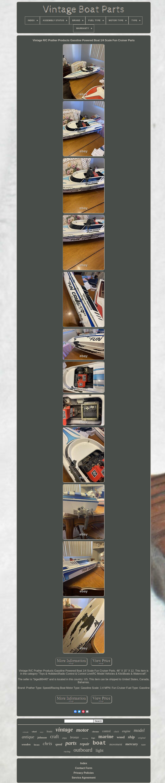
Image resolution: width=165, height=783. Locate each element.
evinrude (26, 732)
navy (41, 732)
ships (64, 738)
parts (71, 743)
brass (36, 744)
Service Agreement (83, 777)
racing (67, 751)
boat (99, 743)
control (106, 731)
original (142, 738)
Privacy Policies (84, 772)
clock (116, 731)
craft (54, 736)
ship (131, 737)
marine (106, 736)
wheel (34, 732)
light (100, 750)
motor (82, 730)
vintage (64, 729)
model (139, 730)
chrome (95, 731)
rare (143, 744)
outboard (83, 750)
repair (84, 744)
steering (85, 738)
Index (83, 763)
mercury (131, 744)
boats (49, 731)
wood (121, 737)
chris (47, 743)
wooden (26, 744)
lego (93, 738)
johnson (42, 737)
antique (28, 737)
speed (58, 744)
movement (115, 744)
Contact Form (83, 768)
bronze (74, 737)
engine (126, 731)
